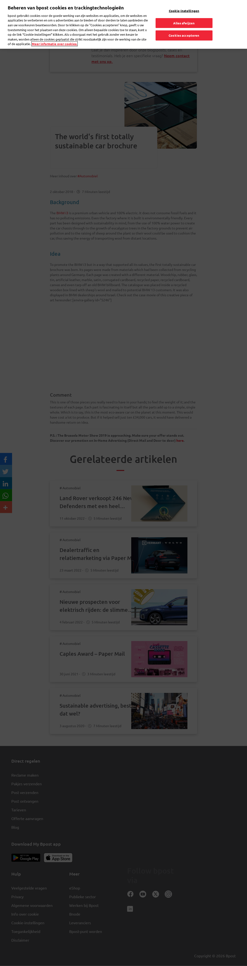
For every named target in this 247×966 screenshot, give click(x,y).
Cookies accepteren (184, 35)
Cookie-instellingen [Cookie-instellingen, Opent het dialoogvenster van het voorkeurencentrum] (184, 11)
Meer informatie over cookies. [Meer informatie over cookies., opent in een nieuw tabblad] (54, 44)
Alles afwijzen (184, 23)
